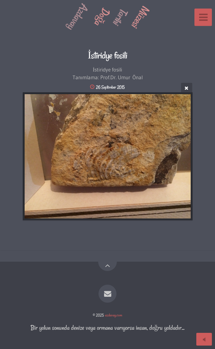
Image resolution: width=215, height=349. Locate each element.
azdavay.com (113, 315)
